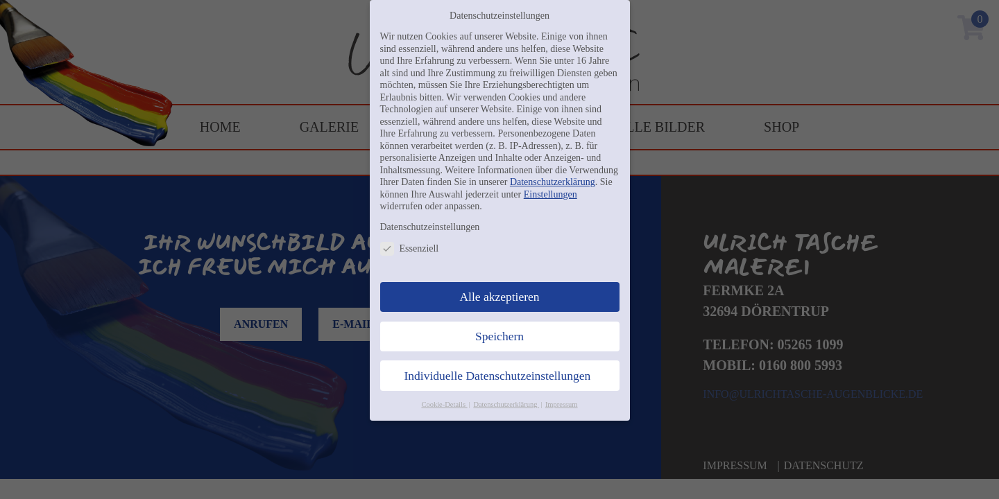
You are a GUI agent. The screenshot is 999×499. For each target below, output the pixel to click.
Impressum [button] (561, 404)
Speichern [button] (499, 336)
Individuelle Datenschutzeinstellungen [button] (497, 376)
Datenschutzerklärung (552, 182)
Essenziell (409, 248)
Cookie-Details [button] (444, 404)
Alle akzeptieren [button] (499, 297)
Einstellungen (550, 194)
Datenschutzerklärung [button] (506, 404)
